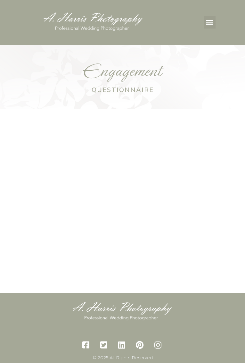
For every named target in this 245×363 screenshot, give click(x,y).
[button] (210, 22)
